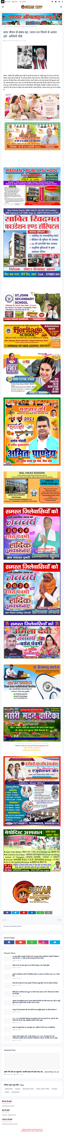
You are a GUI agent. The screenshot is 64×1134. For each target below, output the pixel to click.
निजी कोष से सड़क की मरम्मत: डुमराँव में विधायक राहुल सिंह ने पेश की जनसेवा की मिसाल (35, 983)
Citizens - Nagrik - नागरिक (42, 1089)
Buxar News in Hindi (28, 1089)
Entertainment (15, 1092)
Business (17, 1089)
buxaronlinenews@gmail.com (38, 746)
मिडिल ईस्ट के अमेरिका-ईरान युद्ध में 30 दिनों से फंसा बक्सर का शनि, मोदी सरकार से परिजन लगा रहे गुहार (35, 993)
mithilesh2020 (25, 1131)
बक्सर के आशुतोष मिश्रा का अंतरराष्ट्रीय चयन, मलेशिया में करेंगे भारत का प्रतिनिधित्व (33, 1027)
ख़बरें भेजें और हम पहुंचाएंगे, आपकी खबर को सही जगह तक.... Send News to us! (31, 1072)
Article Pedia (39, 1131)
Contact (23, 1)
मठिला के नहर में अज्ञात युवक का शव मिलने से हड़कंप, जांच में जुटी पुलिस (30, 965)
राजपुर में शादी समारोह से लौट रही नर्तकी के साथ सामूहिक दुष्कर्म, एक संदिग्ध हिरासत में (34, 1010)
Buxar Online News (10, 40)
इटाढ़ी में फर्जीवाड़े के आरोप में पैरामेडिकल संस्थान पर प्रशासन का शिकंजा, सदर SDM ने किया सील (36, 975)
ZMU (32, 1131)
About (15, 1)
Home (7, 1)
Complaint (54, 1089)
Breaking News (9, 1089)
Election (7, 1092)
